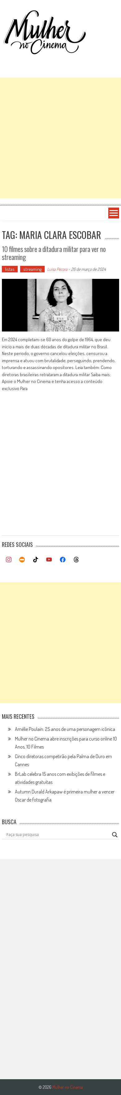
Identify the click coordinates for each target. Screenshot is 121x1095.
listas (10, 269)
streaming (32, 269)
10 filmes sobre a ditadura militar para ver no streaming (54, 253)
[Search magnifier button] (114, 834)
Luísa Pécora (57, 269)
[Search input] (58, 834)
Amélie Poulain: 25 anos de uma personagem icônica (65, 729)
